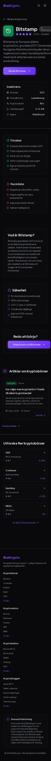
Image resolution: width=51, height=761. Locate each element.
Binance (6, 578)
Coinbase (7, 583)
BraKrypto (11, 5)
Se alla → (7, 600)
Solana (6, 622)
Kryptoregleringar (11, 693)
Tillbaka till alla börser (15, 19)
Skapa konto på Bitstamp (29, 344)
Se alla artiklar (11, 425)
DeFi (5, 666)
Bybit (5, 592)
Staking (6, 662)
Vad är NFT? (8, 684)
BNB (5, 631)
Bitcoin (6, 614)
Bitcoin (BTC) (9, 649)
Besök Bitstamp (19, 70)
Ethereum (7, 618)
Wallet (6, 657)
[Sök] (38, 5)
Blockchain (8, 653)
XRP (5, 627)
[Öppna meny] (45, 5)
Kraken (6, 587)
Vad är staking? (10, 697)
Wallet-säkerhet (10, 688)
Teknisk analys (9, 701)
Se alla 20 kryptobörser (26, 522)
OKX (5, 596)
